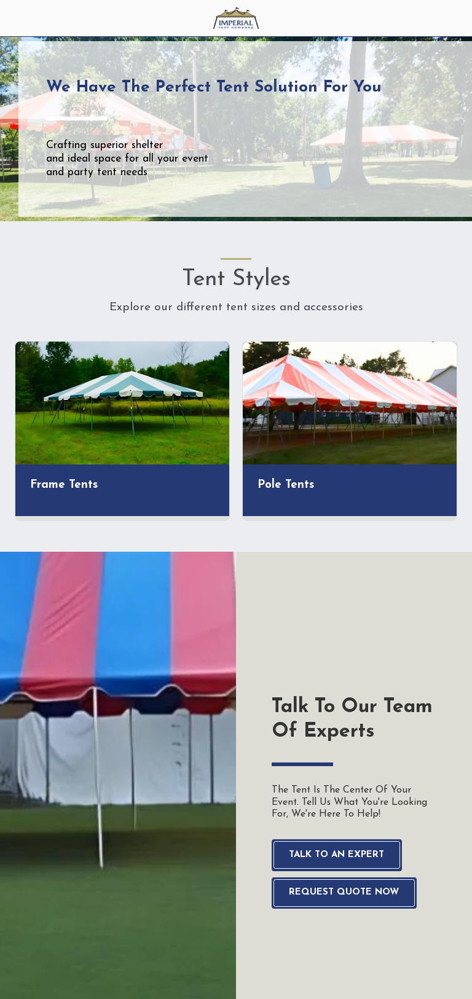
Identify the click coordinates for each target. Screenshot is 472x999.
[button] (13, 17)
